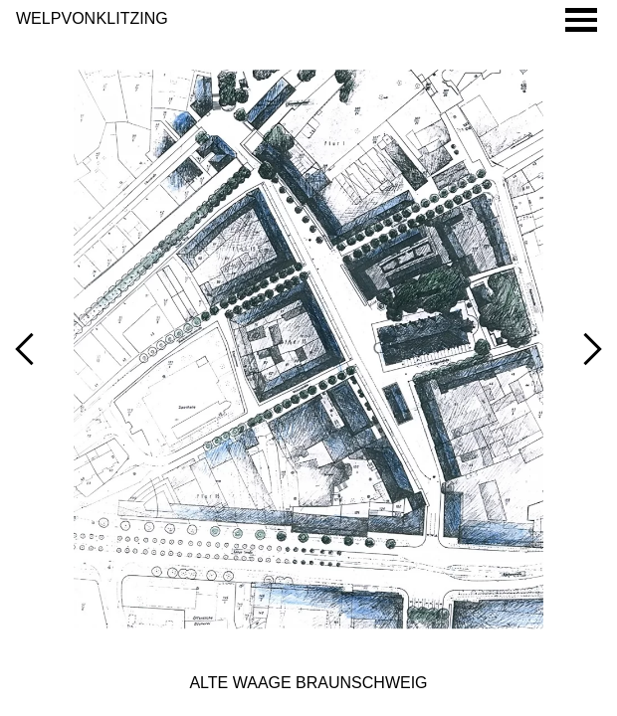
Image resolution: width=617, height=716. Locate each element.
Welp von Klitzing (92, 18)
